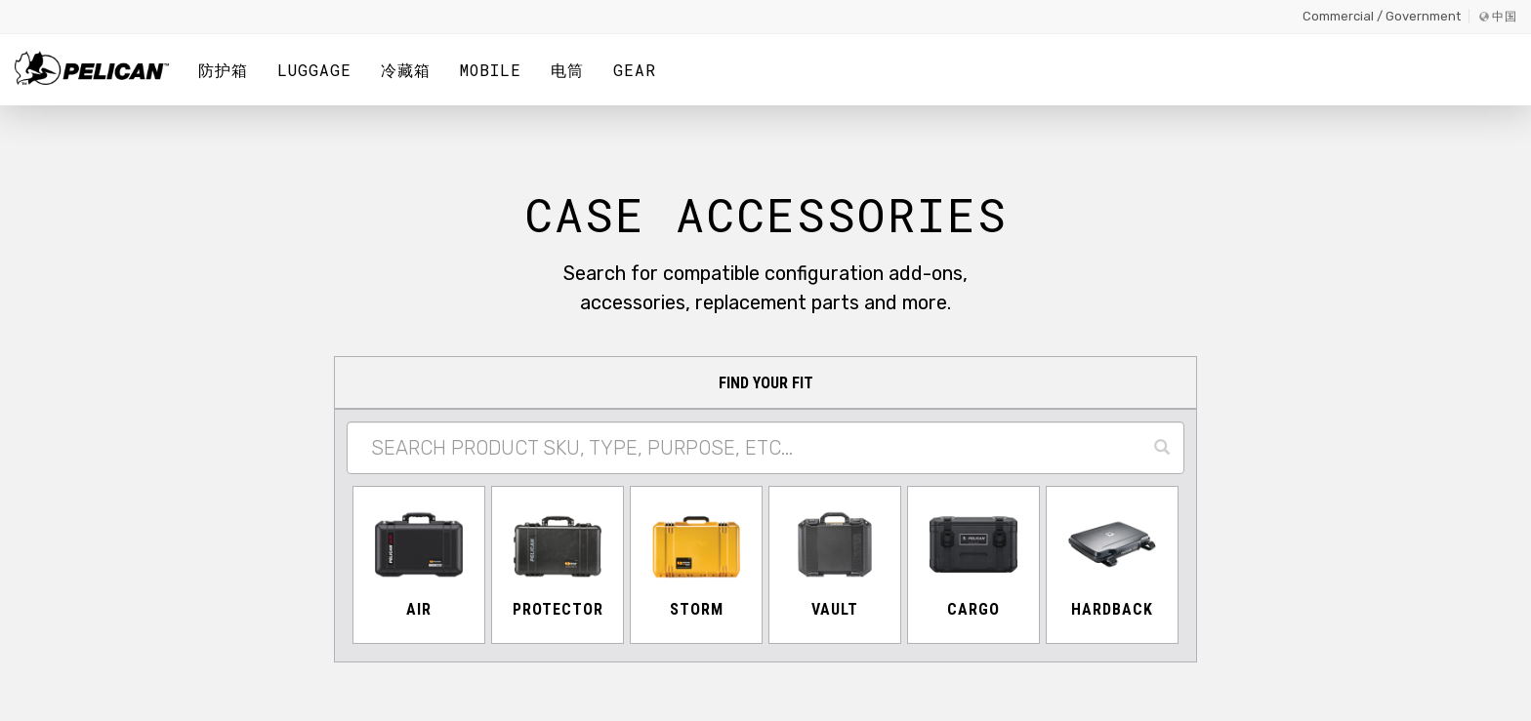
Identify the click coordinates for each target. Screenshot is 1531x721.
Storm (697, 609)
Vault (834, 609)
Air (419, 609)
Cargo (973, 609)
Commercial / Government (1382, 16)
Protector (558, 609)
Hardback (1112, 609)
